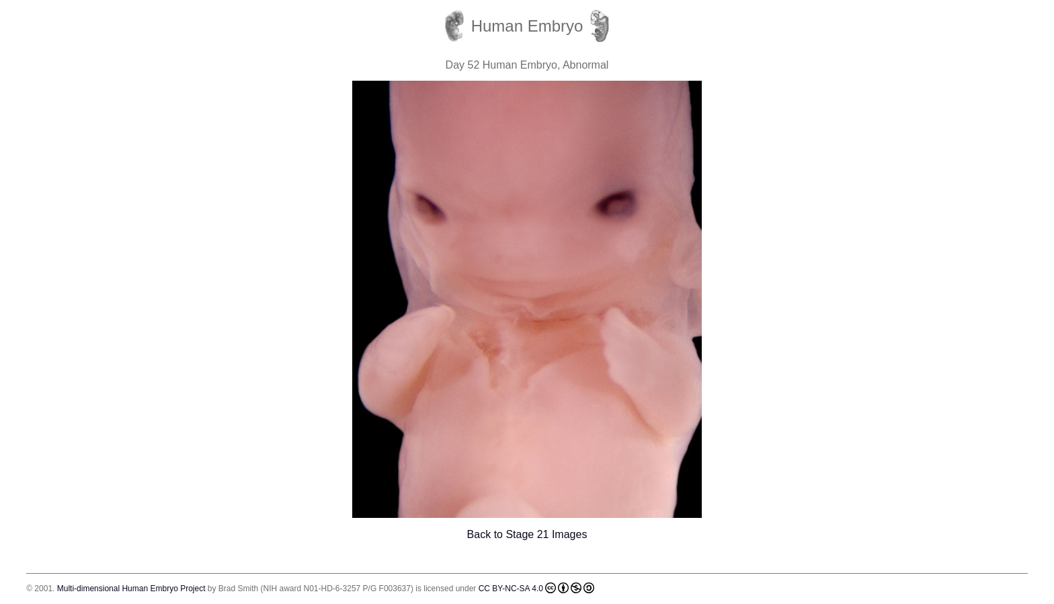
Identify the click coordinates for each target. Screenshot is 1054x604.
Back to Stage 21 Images (527, 534)
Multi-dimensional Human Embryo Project (131, 588)
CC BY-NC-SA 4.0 (536, 587)
